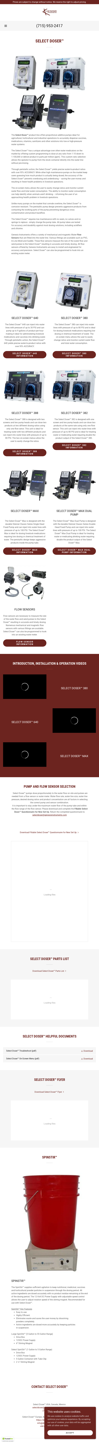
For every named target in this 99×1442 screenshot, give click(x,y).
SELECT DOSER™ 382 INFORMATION (74, 446)
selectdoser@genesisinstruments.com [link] (49, 1346)
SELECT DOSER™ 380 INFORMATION (74, 354)
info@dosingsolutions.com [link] (49, 1362)
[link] (49, 12)
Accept (70, 1433)
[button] (5, 25)
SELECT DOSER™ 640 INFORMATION (25, 354)
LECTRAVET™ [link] (23, 1428)
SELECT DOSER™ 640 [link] (35, 1424)
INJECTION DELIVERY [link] (33, 1412)
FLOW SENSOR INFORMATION (24, 643)
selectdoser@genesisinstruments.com (49, 815)
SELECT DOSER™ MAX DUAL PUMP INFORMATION (74, 551)
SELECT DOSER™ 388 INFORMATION (25, 452)
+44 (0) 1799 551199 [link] (49, 1365)
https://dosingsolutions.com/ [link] (49, 1359)
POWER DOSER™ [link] (14, 1424)
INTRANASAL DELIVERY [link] (26, 1416)
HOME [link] (17, 1412)
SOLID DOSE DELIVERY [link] (23, 1420)
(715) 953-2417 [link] (49, 25)
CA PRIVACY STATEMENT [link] (37, 1433)
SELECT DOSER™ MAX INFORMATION (25, 551)
